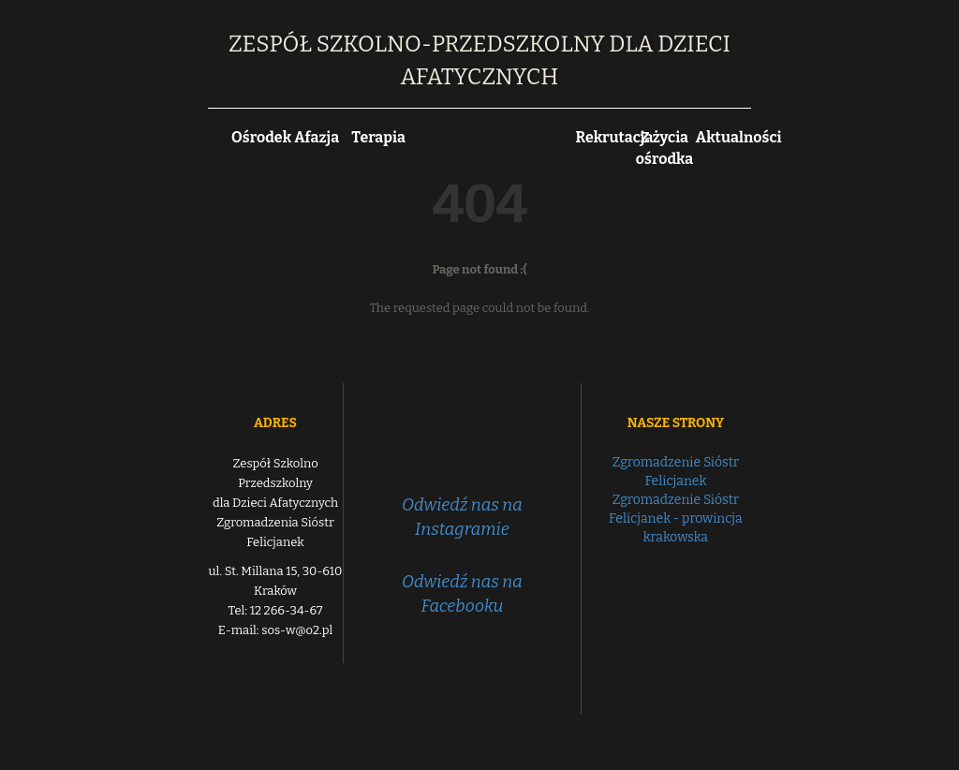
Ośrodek (261, 137)
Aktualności (739, 137)
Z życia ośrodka (665, 148)
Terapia (378, 137)
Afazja (316, 137)
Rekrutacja (615, 137)
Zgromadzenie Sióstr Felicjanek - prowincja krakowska (676, 518)
